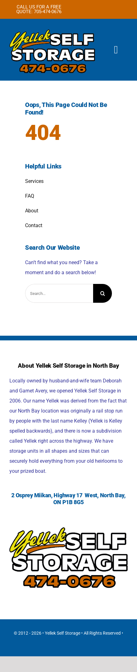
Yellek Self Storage (62, 633)
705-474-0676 (47, 11)
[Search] (102, 293)
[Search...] (59, 293)
